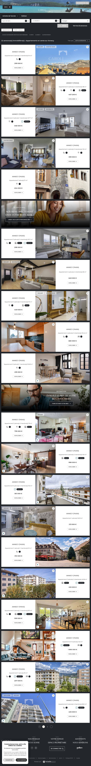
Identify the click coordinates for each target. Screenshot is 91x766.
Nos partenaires (31, 758)
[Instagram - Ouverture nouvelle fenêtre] (36, 748)
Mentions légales (42, 758)
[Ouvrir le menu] (7, 7)
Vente (32, 34)
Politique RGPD (69, 758)
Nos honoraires (52, 758)
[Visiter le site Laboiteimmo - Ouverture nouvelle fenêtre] (49, 762)
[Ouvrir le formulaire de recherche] (62, 26)
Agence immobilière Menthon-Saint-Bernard (15, 34)
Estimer (24, 16)
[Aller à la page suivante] (51, 726)
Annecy (38, 34)
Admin (60, 758)
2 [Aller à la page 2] (47, 726)
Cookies (78, 758)
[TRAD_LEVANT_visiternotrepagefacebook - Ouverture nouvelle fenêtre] (32, 748)
